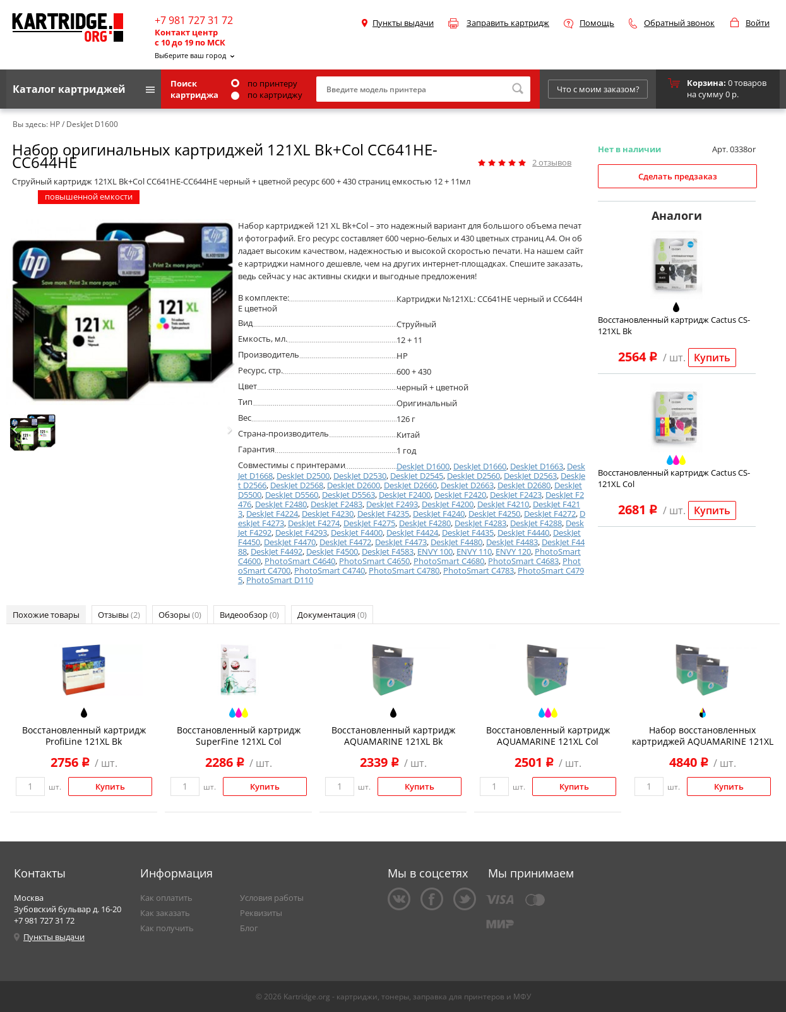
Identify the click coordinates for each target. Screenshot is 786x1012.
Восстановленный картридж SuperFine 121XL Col (239, 735)
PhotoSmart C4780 (404, 570)
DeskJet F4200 (447, 504)
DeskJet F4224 (272, 513)
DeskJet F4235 (383, 513)
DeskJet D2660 (410, 485)
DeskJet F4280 (425, 523)
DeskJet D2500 (303, 475)
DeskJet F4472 (345, 542)
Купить (712, 357)
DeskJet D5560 (291, 494)
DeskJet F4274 (314, 523)
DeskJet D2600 (353, 485)
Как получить (167, 928)
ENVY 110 (474, 551)
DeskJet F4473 (401, 542)
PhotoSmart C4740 (329, 570)
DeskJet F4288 (536, 523)
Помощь (597, 22)
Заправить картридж (508, 22)
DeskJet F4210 (503, 504)
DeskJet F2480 (281, 504)
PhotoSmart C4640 (300, 561)
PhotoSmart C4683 (523, 561)
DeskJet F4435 (468, 532)
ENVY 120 (513, 551)
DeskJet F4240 (439, 513)
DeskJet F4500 (332, 551)
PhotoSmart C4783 (478, 570)
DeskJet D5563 (348, 494)
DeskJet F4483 (512, 542)
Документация (332, 614)
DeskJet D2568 (296, 485)
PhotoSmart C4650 (374, 561)
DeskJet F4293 (301, 532)
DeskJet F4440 (523, 532)
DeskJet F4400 (357, 532)
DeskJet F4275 (369, 523)
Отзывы (119, 614)
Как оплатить (166, 897)
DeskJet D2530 (359, 475)
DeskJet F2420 (460, 494)
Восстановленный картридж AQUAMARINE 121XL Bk (393, 735)
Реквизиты (261, 913)
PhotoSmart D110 (279, 580)
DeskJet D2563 (530, 475)
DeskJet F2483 (336, 504)
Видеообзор (249, 614)
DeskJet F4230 (328, 513)
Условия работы (272, 897)
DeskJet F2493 (392, 504)
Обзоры (179, 614)
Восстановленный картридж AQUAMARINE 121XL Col (548, 735)
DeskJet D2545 (416, 475)
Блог (249, 928)
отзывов (551, 162)
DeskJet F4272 (550, 513)
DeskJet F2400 (405, 494)
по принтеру (264, 83)
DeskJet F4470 (290, 542)
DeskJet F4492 (276, 551)
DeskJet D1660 (479, 466)
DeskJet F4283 (480, 523)
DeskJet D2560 (473, 475)
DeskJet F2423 (516, 494)
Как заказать (165, 913)
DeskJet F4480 (456, 542)
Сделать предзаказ (677, 176)
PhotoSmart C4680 (449, 561)
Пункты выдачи (403, 22)
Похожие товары (46, 614)
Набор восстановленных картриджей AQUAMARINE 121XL (702, 735)
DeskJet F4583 (388, 551)
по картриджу (266, 94)
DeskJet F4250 (494, 513)
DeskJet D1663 (536, 466)
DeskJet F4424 (412, 532)
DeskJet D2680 (524, 485)
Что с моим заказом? (598, 89)
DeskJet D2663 (467, 485)
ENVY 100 (435, 551)
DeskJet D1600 (423, 466)
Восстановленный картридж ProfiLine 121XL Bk (84, 735)
